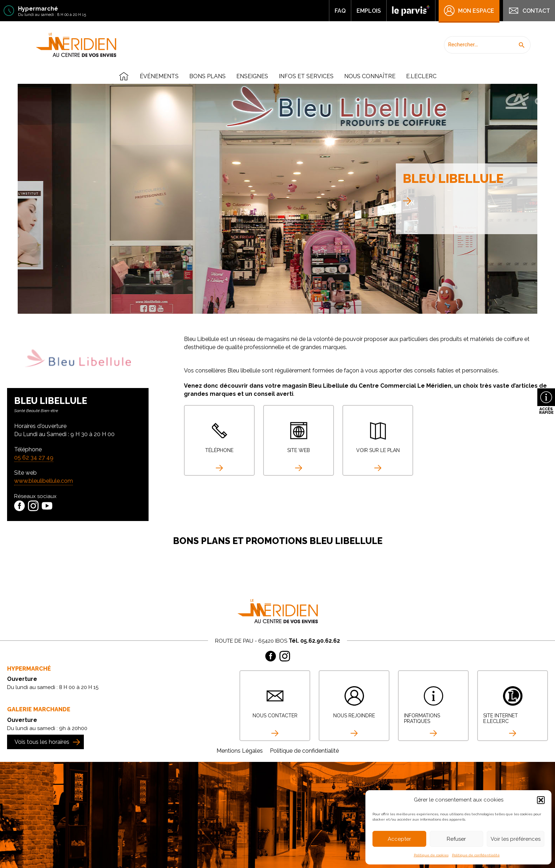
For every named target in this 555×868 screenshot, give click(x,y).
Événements (159, 76)
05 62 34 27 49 (33, 457)
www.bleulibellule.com (43, 481)
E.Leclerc (421, 76)
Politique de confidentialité (476, 855)
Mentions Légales (239, 750)
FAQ (340, 10)
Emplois (369, 10)
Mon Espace (469, 10)
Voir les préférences (515, 839)
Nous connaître (369, 76)
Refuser (456, 839)
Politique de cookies (431, 855)
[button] (540, 800)
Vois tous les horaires (42, 742)
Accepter (399, 839)
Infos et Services (306, 76)
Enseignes (252, 76)
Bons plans (207, 76)
